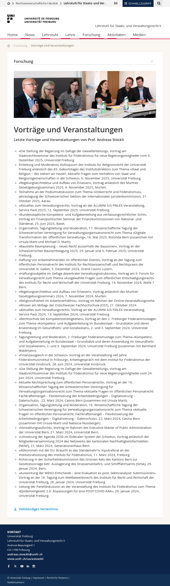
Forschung (91, 34)
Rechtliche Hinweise (57, 577)
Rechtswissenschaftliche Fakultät (37, 3)
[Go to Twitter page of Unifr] (15, 566)
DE (116, 3)
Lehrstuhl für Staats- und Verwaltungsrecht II (96, 3)
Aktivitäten (116, 34)
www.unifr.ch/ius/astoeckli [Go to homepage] (25, 559)
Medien (139, 34)
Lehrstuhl (50, 34)
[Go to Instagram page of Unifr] (34, 566)
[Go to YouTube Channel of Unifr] (21, 566)
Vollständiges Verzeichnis (38, 509)
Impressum (38, 577)
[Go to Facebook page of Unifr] (8, 566)
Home (12, 34)
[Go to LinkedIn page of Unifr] (28, 566)
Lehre (70, 34)
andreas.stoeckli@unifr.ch (24, 554)
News (30, 34)
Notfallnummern (15, 582)
